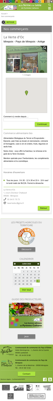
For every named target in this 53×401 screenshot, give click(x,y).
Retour (43, 208)
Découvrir (27, 249)
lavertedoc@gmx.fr (15, 203)
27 (15, 284)
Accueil (3, 14)
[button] (26, 93)
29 (23, 284)
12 (39, 274)
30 (27, 284)
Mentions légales (6, 379)
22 (23, 281)
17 (31, 278)
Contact (26, 373)
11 (35, 274)
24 (31, 281)
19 (39, 278)
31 (31, 284)
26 (39, 281)
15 (23, 278)
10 (31, 274)
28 (19, 284)
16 (27, 278)
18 (35, 278)
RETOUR (10, 22)
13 (15, 278)
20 (15, 281)
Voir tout (26, 289)
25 (35, 281)
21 (19, 281)
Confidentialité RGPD (18, 379)
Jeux (26, 336)
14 (19, 278)
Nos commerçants (7, 16)
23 (27, 281)
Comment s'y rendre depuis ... (16, 117)
